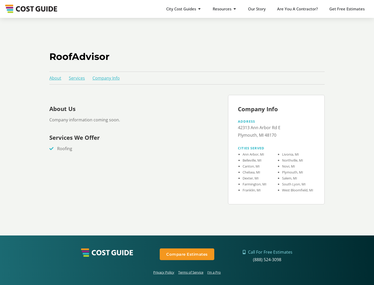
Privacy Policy (163, 272)
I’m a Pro (214, 272)
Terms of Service (190, 272)
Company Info (106, 78)
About (55, 78)
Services (77, 78)
